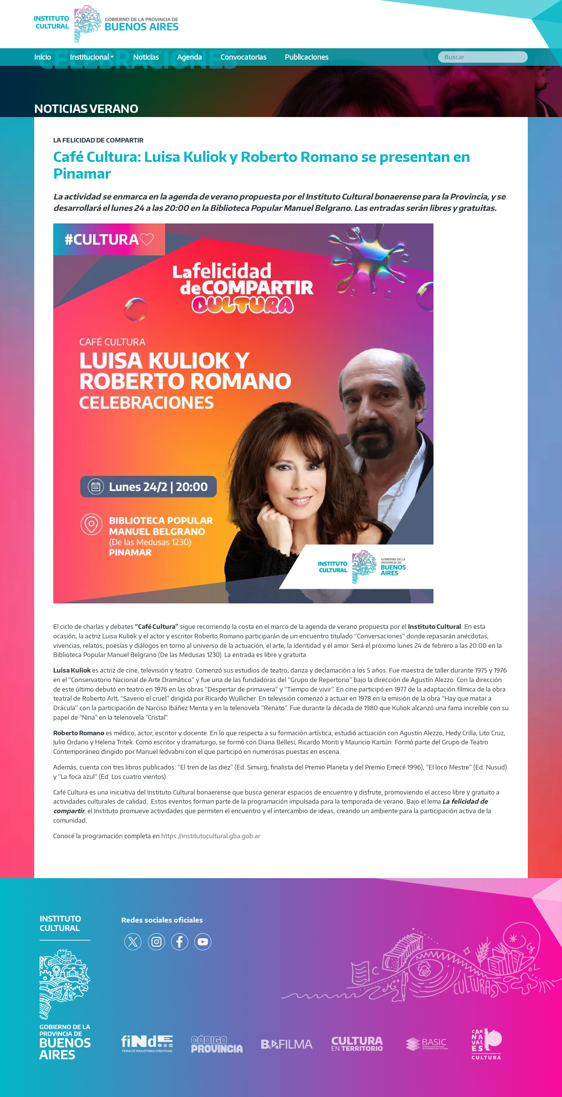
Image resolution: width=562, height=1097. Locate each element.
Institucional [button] (89, 56)
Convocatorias (243, 56)
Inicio (42, 56)
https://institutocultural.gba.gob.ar (210, 836)
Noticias (146, 56)
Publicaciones (306, 56)
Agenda (189, 56)
